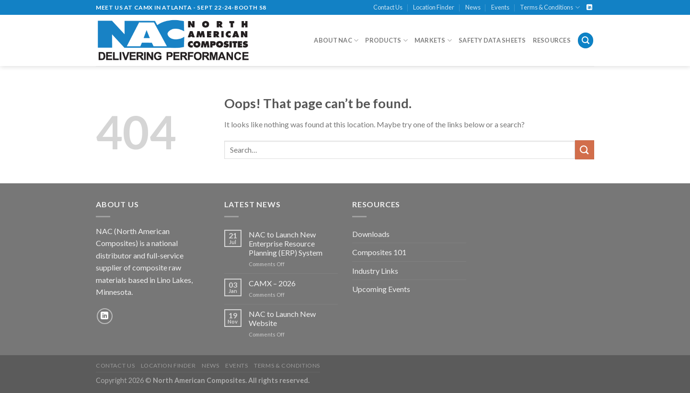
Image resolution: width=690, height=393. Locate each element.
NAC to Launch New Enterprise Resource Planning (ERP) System (285, 243)
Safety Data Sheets (492, 40)
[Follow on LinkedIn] (589, 7)
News (473, 7)
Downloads (371, 233)
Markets (433, 40)
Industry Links (375, 270)
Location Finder (433, 7)
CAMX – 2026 (272, 283)
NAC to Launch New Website (282, 318)
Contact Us (387, 7)
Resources (552, 40)
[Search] (585, 40)
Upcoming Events (381, 288)
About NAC (336, 40)
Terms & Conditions (549, 7)
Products (386, 40)
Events (500, 7)
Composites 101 (379, 252)
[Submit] (584, 149)
